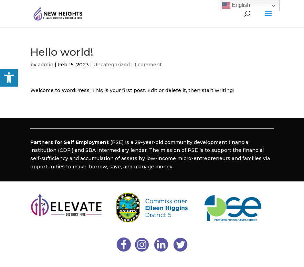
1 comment (148, 65)
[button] (9, 78)
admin (45, 65)
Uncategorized (111, 65)
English (236, 5)
